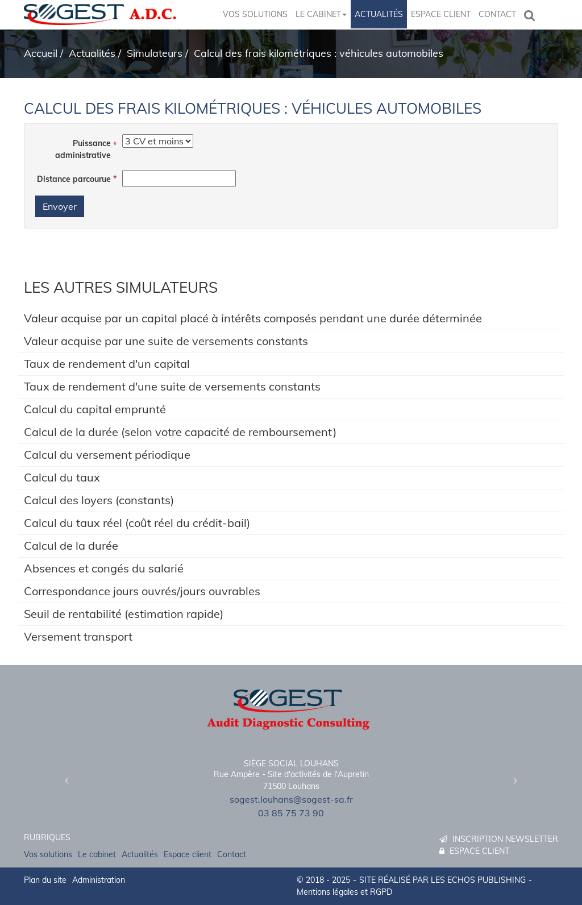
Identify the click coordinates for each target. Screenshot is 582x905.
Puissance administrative (83, 149)
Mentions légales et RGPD (344, 892)
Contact (497, 14)
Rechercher (532, 14)
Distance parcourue (74, 179)
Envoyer (60, 206)
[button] (64, 775)
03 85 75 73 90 (291, 813)
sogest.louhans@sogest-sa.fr (291, 799)
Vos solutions (255, 14)
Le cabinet (321, 14)
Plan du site (45, 880)
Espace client (441, 14)
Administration (98, 880)
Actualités (379, 14)
